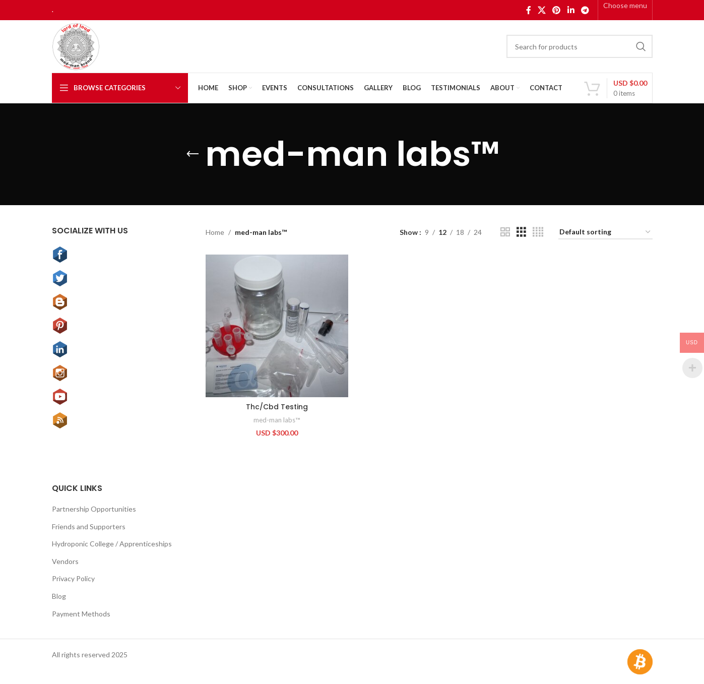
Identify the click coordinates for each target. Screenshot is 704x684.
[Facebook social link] (528, 10)
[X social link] (541, 10)
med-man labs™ (276, 419)
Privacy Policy (73, 578)
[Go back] (192, 154)
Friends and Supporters (88, 526)
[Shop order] (605, 232)
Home (215, 232)
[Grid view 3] (521, 232)
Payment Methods (81, 613)
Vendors (65, 560)
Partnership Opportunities (94, 508)
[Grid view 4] (538, 232)
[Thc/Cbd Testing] (277, 326)
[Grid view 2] (505, 232)
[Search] (579, 46)
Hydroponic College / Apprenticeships (112, 543)
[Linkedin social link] (571, 10)
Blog (59, 595)
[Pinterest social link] (556, 10)
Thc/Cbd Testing (277, 406)
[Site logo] (76, 45)
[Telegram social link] (585, 10)
